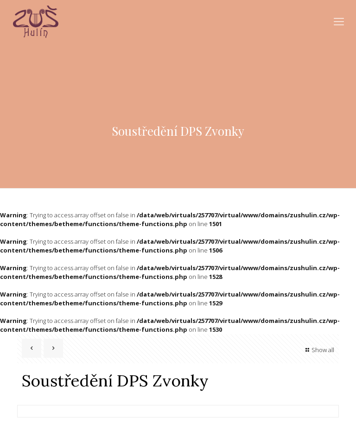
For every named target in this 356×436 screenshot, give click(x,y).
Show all (318, 350)
